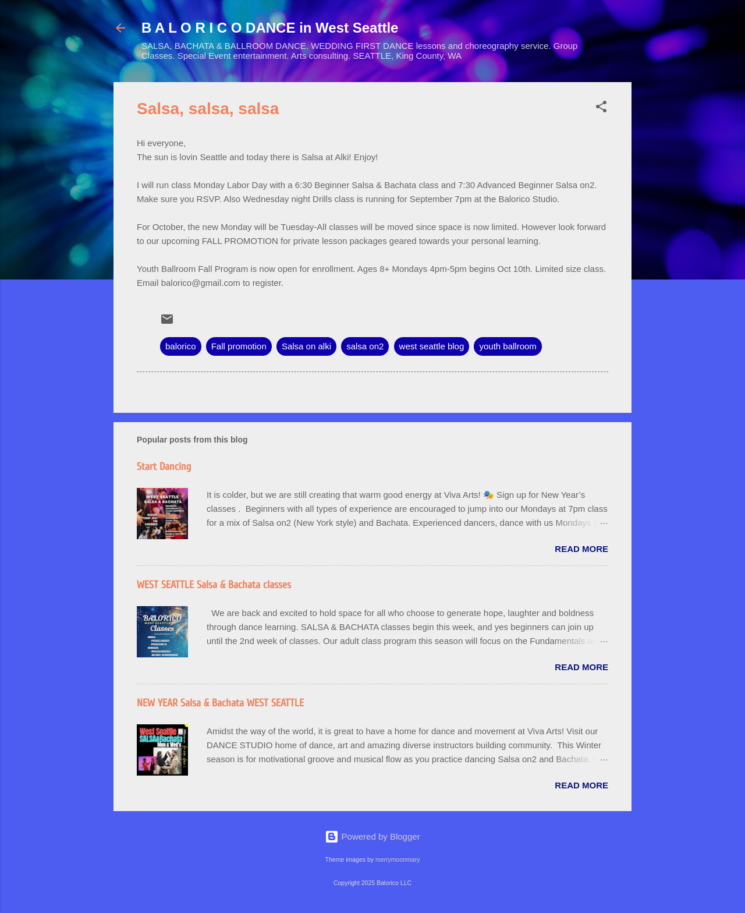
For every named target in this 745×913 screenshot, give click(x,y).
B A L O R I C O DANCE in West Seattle (269, 28)
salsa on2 (365, 346)
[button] (601, 109)
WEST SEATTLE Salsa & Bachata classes (214, 585)
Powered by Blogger (372, 836)
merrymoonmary (397, 859)
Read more (581, 549)
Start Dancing (164, 467)
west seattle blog (431, 346)
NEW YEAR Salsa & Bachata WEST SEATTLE (220, 703)
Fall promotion (239, 346)
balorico (180, 346)
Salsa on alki (306, 346)
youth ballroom (507, 346)
